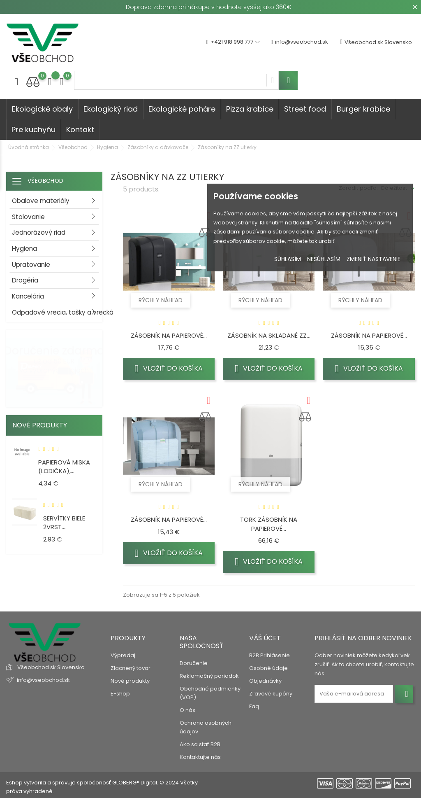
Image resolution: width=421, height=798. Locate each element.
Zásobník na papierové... (169, 335)
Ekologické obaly (42, 109)
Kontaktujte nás (200, 757)
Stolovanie (28, 216)
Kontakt (80, 129)
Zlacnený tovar (130, 668)
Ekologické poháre (181, 109)
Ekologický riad (110, 109)
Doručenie (194, 663)
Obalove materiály (40, 200)
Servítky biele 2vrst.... (64, 523)
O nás (187, 710)
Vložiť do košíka (168, 368)
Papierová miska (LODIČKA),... (64, 467)
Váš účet (265, 638)
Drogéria (25, 280)
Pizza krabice (249, 109)
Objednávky (265, 681)
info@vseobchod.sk (299, 42)
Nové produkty (130, 681)
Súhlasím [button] (287, 259)
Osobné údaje (268, 668)
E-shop (120, 694)
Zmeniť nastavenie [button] (373, 259)
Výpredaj (123, 655)
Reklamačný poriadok (209, 676)
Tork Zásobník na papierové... (268, 524)
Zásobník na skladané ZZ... (268, 335)
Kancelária (28, 296)
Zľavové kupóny (270, 694)
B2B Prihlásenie (269, 655)
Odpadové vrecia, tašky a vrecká (57, 312)
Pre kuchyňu (34, 129)
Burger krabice (363, 109)
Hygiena (24, 248)
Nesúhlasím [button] (323, 259)
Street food (305, 109)
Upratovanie (31, 264)
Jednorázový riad (38, 232)
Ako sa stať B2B (200, 744)
